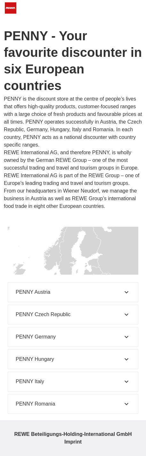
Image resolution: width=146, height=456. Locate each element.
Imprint (73, 442)
